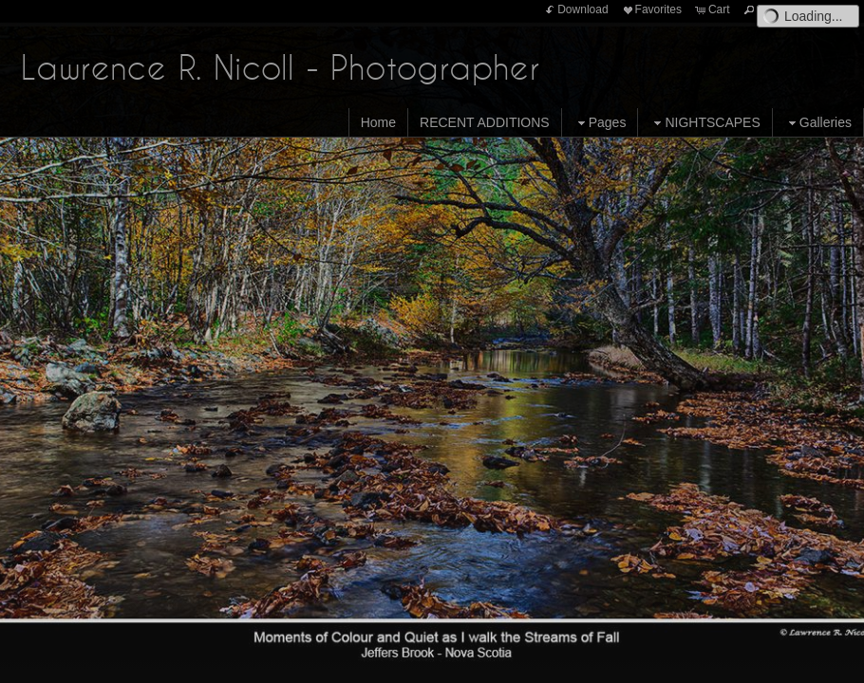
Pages (600, 123)
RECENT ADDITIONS (485, 122)
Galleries (818, 123)
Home (378, 122)
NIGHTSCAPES (704, 123)
